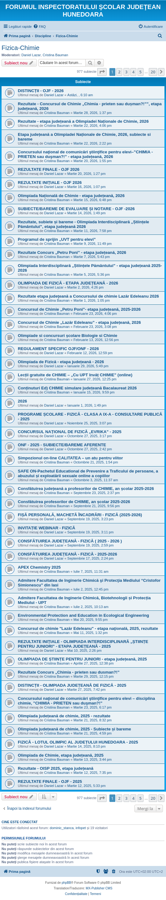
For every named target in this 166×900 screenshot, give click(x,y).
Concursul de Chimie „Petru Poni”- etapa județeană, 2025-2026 (79, 309)
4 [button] (133, 72)
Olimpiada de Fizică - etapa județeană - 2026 (61, 361)
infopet (81, 828)
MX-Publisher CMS (99, 888)
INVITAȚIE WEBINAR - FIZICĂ (46, 528)
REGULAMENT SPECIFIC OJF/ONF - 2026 (58, 348)
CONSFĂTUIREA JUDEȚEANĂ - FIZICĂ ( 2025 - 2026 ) (70, 541)
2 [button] (119, 72)
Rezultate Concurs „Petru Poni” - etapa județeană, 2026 (72, 252)
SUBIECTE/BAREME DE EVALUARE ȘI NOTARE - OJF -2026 (76, 208)
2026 (22, 401)
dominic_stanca (61, 828)
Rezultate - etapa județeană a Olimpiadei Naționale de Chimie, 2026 (83, 121)
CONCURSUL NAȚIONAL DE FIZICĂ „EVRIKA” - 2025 (69, 431)
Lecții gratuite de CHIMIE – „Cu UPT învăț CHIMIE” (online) (75, 375)
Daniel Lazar (31, 55)
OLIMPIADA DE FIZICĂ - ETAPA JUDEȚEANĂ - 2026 (68, 283)
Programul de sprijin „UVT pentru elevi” (57, 239)
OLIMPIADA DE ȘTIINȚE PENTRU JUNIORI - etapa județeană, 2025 (82, 659)
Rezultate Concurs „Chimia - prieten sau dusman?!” (68, 672)
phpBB (66, 882)
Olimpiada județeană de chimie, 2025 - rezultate (64, 716)
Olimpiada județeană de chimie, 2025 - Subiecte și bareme (74, 729)
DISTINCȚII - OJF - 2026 (41, 90)
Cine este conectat (20, 822)
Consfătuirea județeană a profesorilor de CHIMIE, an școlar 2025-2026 (86, 488)
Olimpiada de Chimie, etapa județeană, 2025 (60, 755)
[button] (102, 72)
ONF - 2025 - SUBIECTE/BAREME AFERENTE (62, 445)
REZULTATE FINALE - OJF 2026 (48, 169)
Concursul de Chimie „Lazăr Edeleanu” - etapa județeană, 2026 (79, 322)
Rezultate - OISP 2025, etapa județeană (55, 768)
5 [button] (140, 72)
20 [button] (153, 72)
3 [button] (126, 72)
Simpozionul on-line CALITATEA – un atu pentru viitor (70, 458)
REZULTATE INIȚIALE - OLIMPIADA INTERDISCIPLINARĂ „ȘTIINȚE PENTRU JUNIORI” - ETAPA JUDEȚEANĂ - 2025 (83, 644)
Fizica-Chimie (20, 47)
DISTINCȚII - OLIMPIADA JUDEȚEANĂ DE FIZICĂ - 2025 (72, 685)
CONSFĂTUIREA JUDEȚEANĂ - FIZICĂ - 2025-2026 (67, 554)
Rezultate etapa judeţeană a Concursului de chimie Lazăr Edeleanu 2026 (88, 296)
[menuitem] (39, 26)
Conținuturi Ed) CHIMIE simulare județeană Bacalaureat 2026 (77, 388)
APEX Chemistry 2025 (39, 567)
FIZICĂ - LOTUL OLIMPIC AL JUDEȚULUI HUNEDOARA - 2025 (78, 742)
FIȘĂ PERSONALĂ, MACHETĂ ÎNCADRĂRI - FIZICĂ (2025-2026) (80, 514)
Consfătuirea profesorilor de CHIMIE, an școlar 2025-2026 (74, 501)
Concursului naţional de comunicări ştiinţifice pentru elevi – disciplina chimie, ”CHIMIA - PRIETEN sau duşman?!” (86, 700)
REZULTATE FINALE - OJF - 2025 (50, 781)
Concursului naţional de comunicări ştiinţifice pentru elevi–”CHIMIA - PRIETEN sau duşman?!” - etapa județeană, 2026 (85, 154)
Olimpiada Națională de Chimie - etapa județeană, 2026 (71, 195)
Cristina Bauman (55, 55)
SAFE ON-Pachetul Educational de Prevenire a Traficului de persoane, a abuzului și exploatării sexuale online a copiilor (88, 473)
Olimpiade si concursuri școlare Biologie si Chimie (67, 335)
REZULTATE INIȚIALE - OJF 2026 (50, 182)
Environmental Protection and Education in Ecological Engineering (83, 615)
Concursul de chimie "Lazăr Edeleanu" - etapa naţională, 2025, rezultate (88, 628)
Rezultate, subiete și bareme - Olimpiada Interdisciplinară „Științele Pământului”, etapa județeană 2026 (83, 224)
